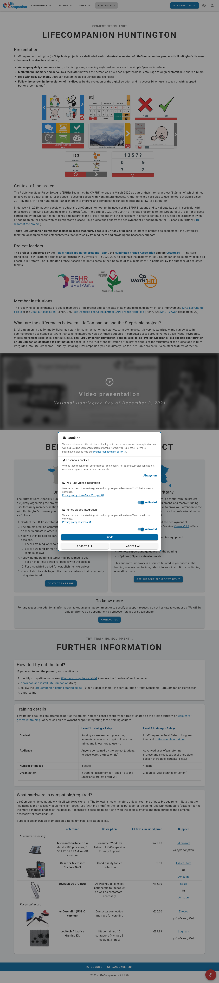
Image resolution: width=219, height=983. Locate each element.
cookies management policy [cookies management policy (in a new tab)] (109, 451)
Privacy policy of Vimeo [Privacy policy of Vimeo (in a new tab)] (76, 522)
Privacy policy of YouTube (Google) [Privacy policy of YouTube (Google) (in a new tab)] (83, 495)
